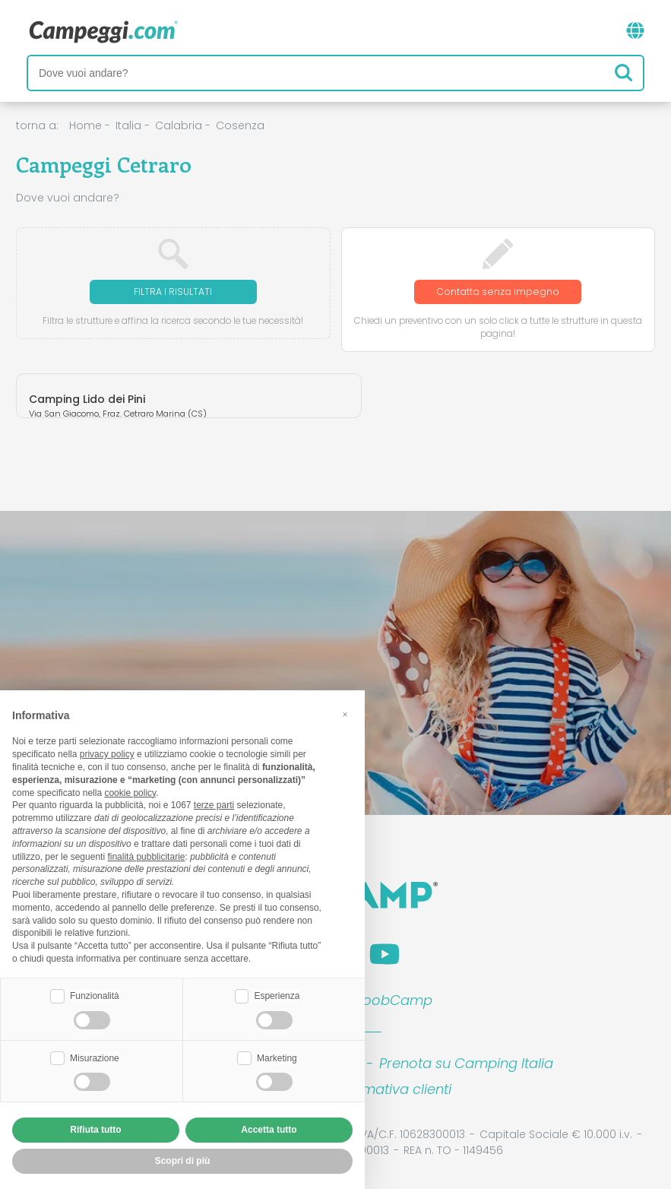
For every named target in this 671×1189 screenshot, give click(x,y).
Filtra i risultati (173, 291)
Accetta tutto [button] (268, 1129)
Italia (128, 125)
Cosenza (240, 125)
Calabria (178, 125)
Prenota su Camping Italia (466, 1063)
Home (85, 125)
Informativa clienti (391, 1089)
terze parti (214, 805)
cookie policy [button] (130, 793)
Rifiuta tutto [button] (95, 1129)
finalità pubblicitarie (146, 856)
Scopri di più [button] (182, 1161)
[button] (345, 714)
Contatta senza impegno (497, 291)
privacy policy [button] (107, 754)
